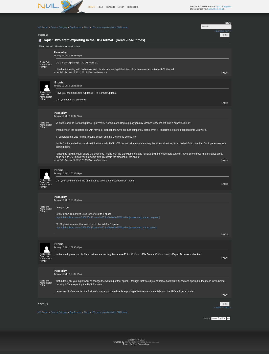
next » (228, 31)
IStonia (59, 82)
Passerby (60, 52)
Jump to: (207, 318)
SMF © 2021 (140, 342)
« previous (219, 31)
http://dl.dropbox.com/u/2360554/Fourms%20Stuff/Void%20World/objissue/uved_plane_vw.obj (106, 227)
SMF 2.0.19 (129, 342)
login (218, 6)
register (227, 6)
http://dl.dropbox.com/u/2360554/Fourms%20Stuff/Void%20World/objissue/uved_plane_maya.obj (108, 217)
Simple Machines (152, 342)
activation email (216, 9)
